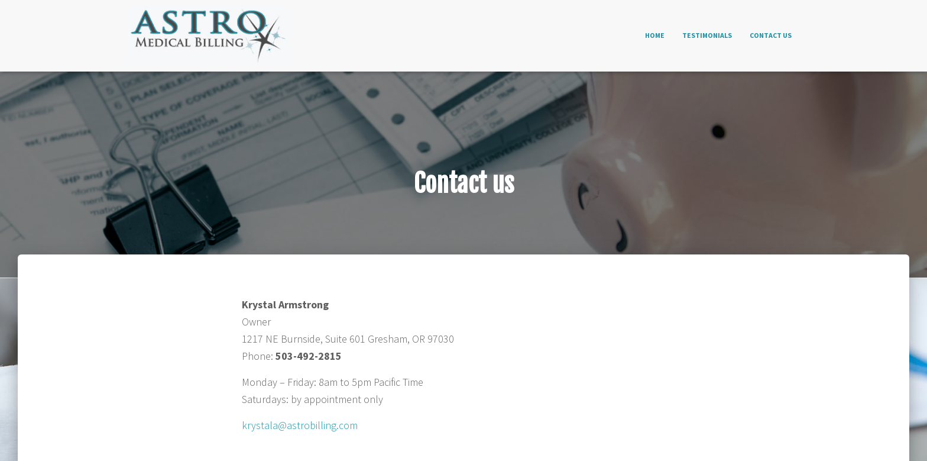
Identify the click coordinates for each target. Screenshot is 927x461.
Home (655, 35)
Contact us (771, 35)
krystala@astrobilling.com (300, 425)
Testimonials (707, 35)
